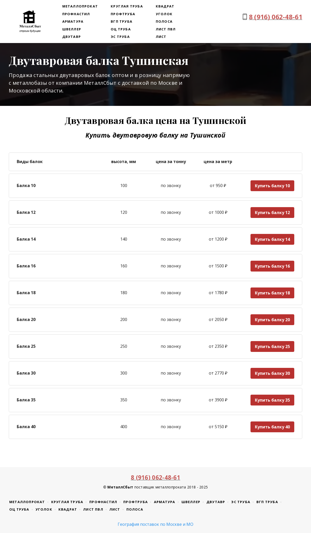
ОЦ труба (121, 29)
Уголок (164, 14)
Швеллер (71, 29)
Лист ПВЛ (166, 29)
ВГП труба (121, 21)
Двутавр (71, 36)
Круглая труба (127, 6)
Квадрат (165, 6)
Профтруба (123, 14)
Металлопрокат (80, 6)
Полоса (164, 21)
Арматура (73, 21)
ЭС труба (120, 36)
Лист (161, 36)
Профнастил (76, 14)
